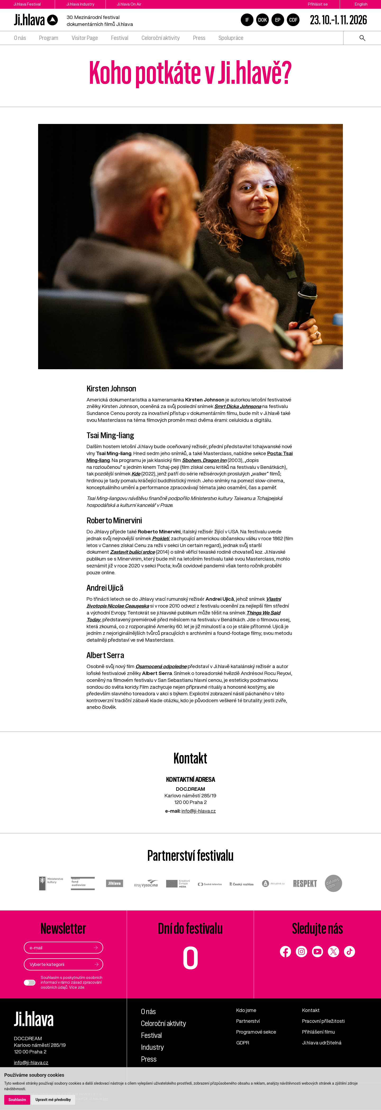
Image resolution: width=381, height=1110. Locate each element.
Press (199, 38)
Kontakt (311, 1009)
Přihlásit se (318, 4)
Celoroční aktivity (161, 38)
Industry (153, 1046)
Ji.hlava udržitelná (322, 1041)
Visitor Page (85, 38)
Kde (135, 473)
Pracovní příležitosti (324, 1020)
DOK (262, 19)
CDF (293, 19)
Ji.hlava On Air (134, 4)
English (361, 4)
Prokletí (160, 537)
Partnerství (248, 1020)
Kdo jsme (246, 1009)
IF (247, 19)
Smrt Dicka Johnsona (238, 406)
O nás (20, 38)
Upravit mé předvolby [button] (53, 1100)
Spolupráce (231, 38)
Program (48, 38)
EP (277, 19)
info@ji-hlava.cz (199, 809)
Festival (119, 38)
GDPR (243, 1041)
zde (81, 986)
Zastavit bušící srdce (132, 551)
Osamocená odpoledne (161, 665)
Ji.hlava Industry (83, 4)
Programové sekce (256, 1031)
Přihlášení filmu (319, 1031)
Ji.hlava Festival (27, 4)
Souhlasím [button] (17, 1100)
